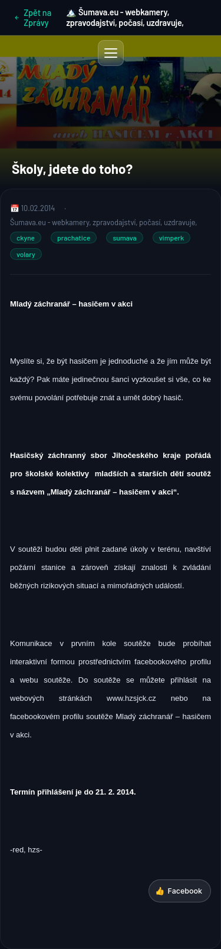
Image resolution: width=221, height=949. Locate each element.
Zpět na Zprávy (32, 18)
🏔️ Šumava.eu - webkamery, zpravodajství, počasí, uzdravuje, (125, 17)
